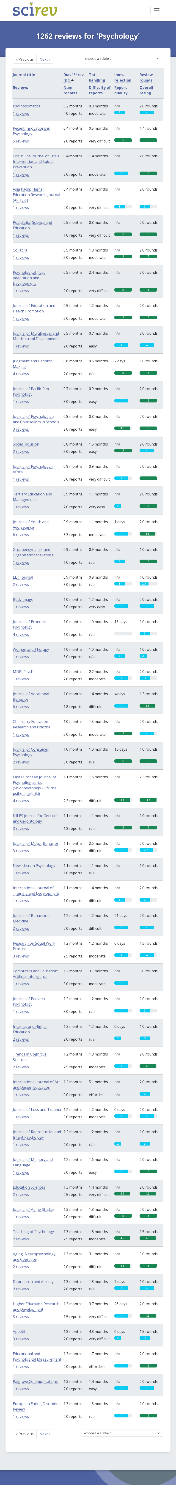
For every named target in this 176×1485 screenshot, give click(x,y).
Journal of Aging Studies (34, 1209)
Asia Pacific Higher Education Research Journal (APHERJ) (36, 195)
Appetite (20, 1331)
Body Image (23, 599)
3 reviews (21, 429)
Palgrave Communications (35, 1381)
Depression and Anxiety (33, 1281)
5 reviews (21, 141)
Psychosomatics (26, 106)
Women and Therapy (31, 649)
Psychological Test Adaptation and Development (29, 278)
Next (44, 59)
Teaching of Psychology (33, 1231)
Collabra (20, 250)
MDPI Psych (23, 671)
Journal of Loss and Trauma (37, 1109)
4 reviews (21, 373)
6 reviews (21, 534)
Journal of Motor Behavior (35, 843)
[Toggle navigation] (156, 10)
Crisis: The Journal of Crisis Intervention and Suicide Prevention (36, 161)
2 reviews (21, 451)
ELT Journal (23, 577)
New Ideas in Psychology (34, 865)
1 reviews (21, 113)
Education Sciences (29, 1187)
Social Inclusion (26, 444)
